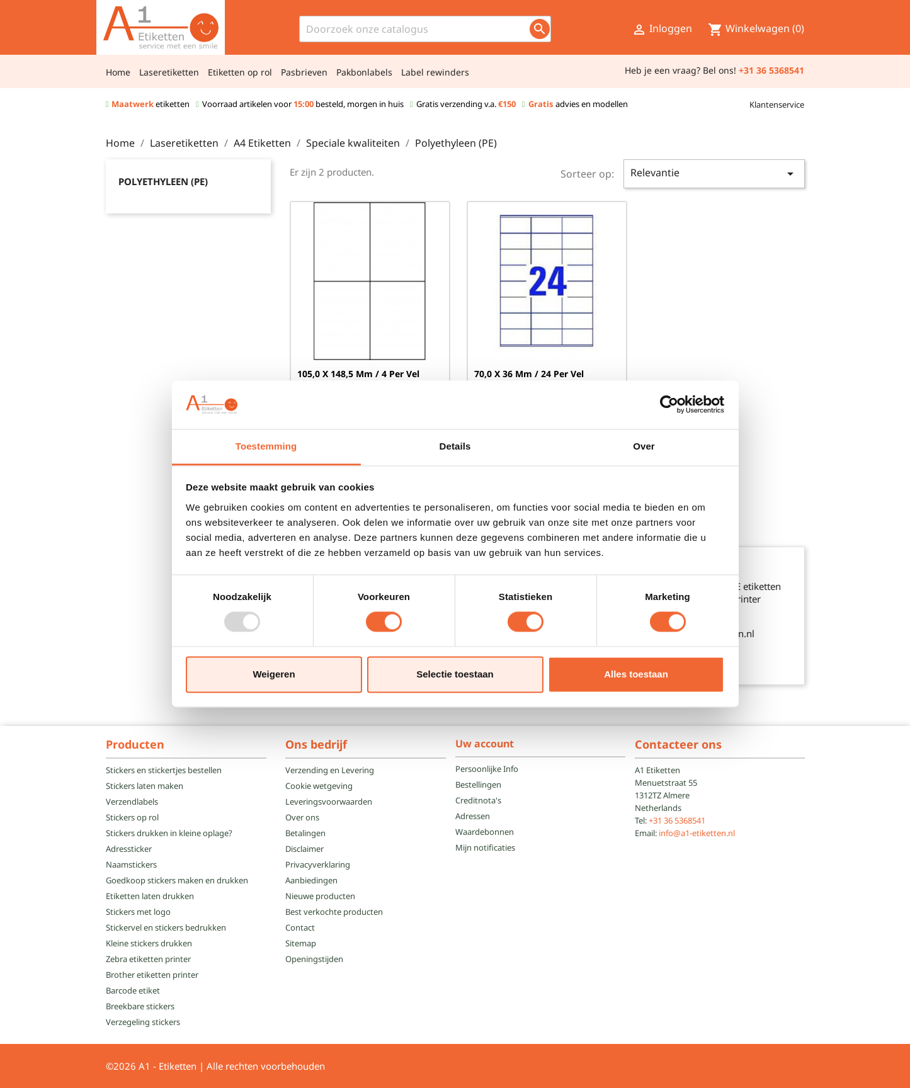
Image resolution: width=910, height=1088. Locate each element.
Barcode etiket (133, 990)
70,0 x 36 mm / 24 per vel (529, 374)
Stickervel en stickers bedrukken (166, 927)
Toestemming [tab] (266, 446)
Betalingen (305, 833)
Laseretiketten (169, 72)
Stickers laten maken (144, 785)
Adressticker (129, 848)
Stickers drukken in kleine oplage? (169, 833)
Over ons (302, 817)
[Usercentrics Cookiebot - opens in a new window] (669, 404)
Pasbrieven (304, 72)
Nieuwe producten (320, 896)
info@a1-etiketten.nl (697, 833)
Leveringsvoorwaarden (328, 801)
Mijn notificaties (485, 847)
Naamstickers (131, 864)
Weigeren (274, 674)
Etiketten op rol (240, 72)
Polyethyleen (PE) (163, 181)
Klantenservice (776, 104)
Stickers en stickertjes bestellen (164, 770)
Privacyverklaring (317, 864)
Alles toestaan (636, 674)
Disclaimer (304, 848)
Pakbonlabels (364, 72)
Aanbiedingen (311, 880)
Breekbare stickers (140, 1006)
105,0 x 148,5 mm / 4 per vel (358, 374)
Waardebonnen (484, 831)
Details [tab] (455, 446)
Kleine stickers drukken (149, 943)
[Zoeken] (425, 29)
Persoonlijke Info (486, 768)
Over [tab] (644, 446)
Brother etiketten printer (152, 974)
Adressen (472, 816)
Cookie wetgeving (319, 785)
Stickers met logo (138, 911)
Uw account (484, 744)
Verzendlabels (132, 801)
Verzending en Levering (329, 770)
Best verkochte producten (334, 911)
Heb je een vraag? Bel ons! (680, 70)
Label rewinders (435, 72)
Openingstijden (314, 959)
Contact (300, 927)
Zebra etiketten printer (148, 959)
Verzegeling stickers (143, 1022)
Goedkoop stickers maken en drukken (177, 880)
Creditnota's (478, 800)
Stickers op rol (132, 817)
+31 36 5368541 (677, 820)
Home (118, 72)
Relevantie (714, 173)
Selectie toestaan (455, 674)
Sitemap (300, 943)
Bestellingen (478, 784)
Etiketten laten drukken (150, 896)
